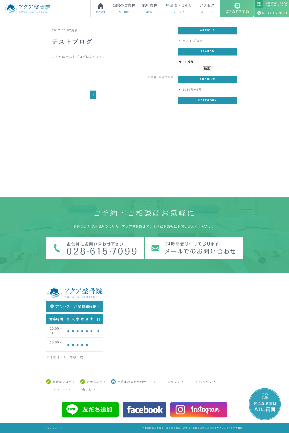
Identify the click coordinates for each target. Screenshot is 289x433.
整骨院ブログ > (64, 381)
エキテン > (176, 381)
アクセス (207, 8)
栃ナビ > (88, 389)
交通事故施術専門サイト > (137, 381)
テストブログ (72, 42)
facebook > (62, 389)
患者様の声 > (96, 381)
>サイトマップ (54, 428)
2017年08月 (192, 89)
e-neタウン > (206, 381)
